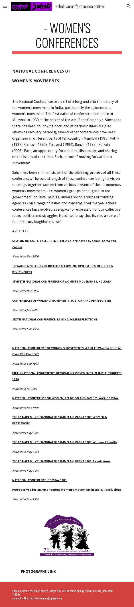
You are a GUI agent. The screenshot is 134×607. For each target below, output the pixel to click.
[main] (66, 37)
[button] (5, 6)
